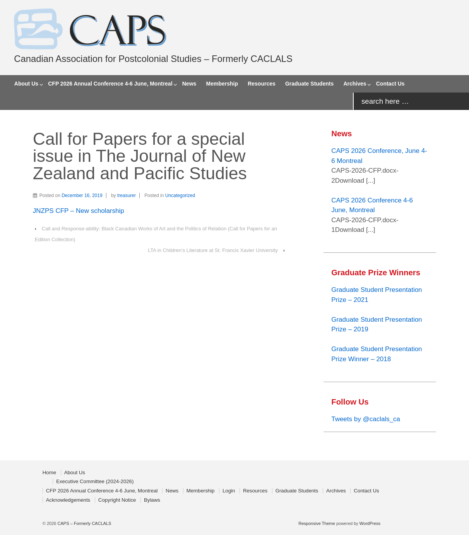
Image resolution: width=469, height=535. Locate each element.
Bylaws (152, 500)
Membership (222, 84)
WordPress (369, 523)
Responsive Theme (316, 523)
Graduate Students (309, 84)
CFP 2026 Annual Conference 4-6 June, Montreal (110, 84)
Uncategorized (180, 195)
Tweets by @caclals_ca (365, 419)
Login (229, 491)
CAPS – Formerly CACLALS (83, 523)
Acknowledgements (68, 500)
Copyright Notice (117, 500)
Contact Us (390, 84)
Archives (354, 84)
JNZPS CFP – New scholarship (78, 210)
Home (49, 472)
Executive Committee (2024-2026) (95, 481)
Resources (262, 84)
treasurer (126, 195)
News (189, 84)
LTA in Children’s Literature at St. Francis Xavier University (213, 250)
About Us (26, 84)
